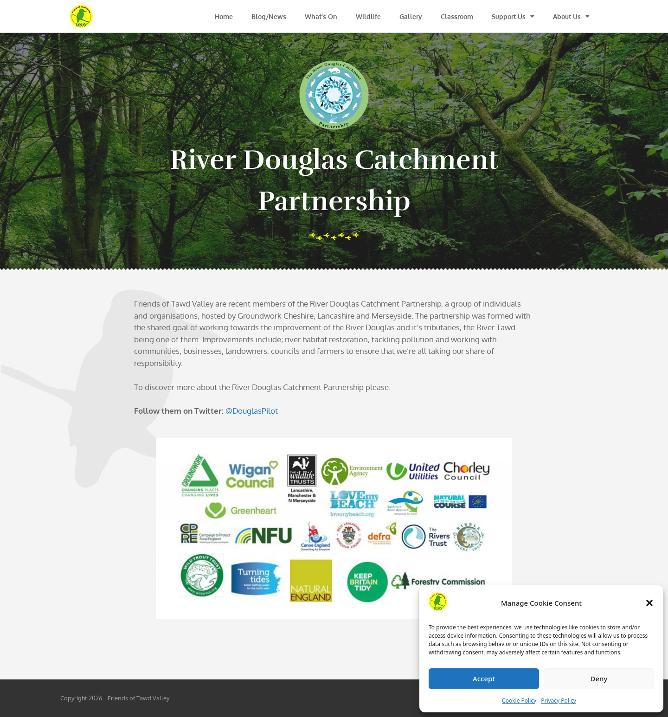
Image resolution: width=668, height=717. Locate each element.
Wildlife (368, 16)
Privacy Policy (558, 700)
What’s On (321, 16)
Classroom (457, 16)
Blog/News (268, 16)
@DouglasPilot (251, 411)
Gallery (410, 16)
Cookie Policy (519, 700)
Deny (599, 678)
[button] (649, 603)
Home (224, 16)
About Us (571, 16)
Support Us (513, 16)
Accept (484, 678)
